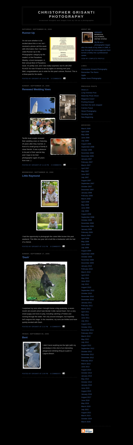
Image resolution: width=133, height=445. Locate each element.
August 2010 (86, 287)
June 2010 (85, 281)
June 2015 (85, 388)
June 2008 (85, 208)
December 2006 (87, 156)
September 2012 (87, 348)
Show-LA (84, 90)
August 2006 (86, 144)
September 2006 (87, 147)
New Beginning (87, 117)
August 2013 (86, 370)
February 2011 (87, 306)
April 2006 (85, 132)
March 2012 (86, 336)
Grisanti (98, 32)
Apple (83, 75)
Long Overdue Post (88, 93)
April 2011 (85, 312)
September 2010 (87, 290)
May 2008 (85, 205)
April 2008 (85, 202)
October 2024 (86, 419)
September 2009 (87, 254)
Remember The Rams (89, 72)
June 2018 (85, 400)
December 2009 (87, 263)
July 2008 (85, 211)
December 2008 (87, 226)
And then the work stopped (91, 105)
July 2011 (85, 321)
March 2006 (86, 129)
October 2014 (86, 382)
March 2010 (86, 272)
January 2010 (86, 266)
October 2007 (86, 187)
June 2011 (85, 318)
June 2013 (85, 367)
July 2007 (85, 177)
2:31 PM (45, 326)
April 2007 (85, 168)
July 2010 (85, 284)
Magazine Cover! (87, 99)
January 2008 (86, 193)
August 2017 (86, 397)
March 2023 (86, 416)
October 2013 (86, 373)
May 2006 (85, 135)
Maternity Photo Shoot (90, 96)
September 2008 (87, 217)
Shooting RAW (87, 114)
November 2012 (87, 354)
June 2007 (85, 174)
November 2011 (87, 330)
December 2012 (87, 358)
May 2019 (85, 403)
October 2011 (86, 327)
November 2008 (87, 223)
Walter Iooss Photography (91, 78)
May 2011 (85, 315)
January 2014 (86, 376)
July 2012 (85, 342)
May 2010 (85, 278)
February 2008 (87, 196)
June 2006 (85, 138)
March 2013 (86, 364)
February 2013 (87, 361)
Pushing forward (87, 102)
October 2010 (86, 293)
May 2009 (85, 242)
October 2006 (86, 150)
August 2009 (86, 251)
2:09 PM (45, 373)
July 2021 (85, 409)
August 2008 (86, 214)
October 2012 (86, 351)
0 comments (56, 78)
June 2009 (85, 245)
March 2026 (86, 422)
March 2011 (86, 309)
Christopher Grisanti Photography (94, 69)
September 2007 (87, 183)
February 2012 (87, 333)
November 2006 (87, 153)
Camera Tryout (87, 108)
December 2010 (87, 300)
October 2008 (86, 220)
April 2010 (85, 275)
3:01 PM (45, 246)
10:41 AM (45, 78)
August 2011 (86, 324)
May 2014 (85, 379)
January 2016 (86, 394)
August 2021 (86, 413)
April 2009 (85, 238)
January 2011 (86, 303)
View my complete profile (93, 58)
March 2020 (86, 406)
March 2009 (86, 235)
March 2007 (86, 165)
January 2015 (86, 385)
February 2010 (87, 269)
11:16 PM (45, 165)
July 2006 (85, 141)
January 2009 (86, 229)
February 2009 (87, 232)
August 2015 (86, 391)
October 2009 (86, 257)
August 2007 (86, 180)
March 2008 (86, 199)
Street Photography (88, 111)
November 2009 (87, 260)
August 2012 (86, 345)
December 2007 (87, 190)
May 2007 (85, 171)
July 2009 (85, 248)
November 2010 (87, 296)
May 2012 (85, 339)
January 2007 (86, 159)
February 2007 (87, 162)
